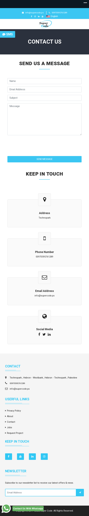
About (10, 416)
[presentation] (30, 144)
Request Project (15, 433)
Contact (11, 421)
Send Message (45, 159)
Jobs (9, 427)
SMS (7, 34)
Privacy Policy (14, 410)
